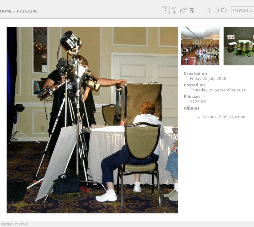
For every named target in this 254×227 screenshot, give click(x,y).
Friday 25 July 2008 (208, 78)
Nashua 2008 (215, 117)
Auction (238, 117)
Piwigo (23, 224)
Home (6, 11)
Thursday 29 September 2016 (218, 90)
